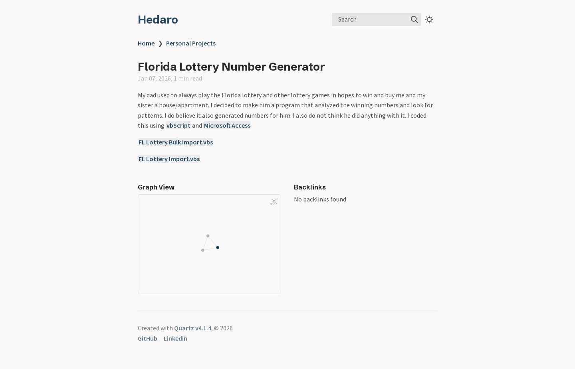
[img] (414, 19)
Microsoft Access (227, 125)
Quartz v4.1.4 (192, 328)
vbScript (178, 125)
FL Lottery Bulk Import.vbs (176, 142)
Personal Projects (191, 43)
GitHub (147, 338)
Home (146, 43)
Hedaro (158, 19)
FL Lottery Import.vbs (169, 159)
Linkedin (175, 338)
